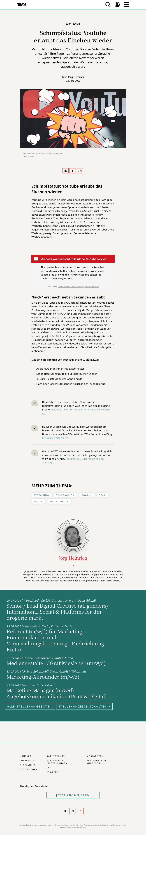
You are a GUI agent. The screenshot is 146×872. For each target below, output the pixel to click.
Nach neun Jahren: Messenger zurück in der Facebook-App (70, 384)
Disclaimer (28, 765)
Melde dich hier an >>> (55, 438)
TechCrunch (68, 302)
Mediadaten (95, 756)
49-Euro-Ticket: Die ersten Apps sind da (59, 379)
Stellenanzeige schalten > (84, 706)
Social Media (59, 501)
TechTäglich (65, 495)
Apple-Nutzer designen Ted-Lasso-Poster (60, 368)
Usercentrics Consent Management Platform (78, 286)
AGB (49, 767)
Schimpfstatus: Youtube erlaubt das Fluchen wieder (66, 373)
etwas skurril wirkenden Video (49, 214)
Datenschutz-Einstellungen (56, 762)
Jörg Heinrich (76, 77)
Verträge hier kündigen (97, 762)
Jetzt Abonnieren (73, 795)
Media (38, 501)
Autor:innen (29, 769)
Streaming (41, 495)
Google (86, 495)
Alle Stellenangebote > (30, 706)
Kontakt (25, 756)
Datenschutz (55, 756)
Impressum (27, 760)
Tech (102, 495)
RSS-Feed (52, 772)
